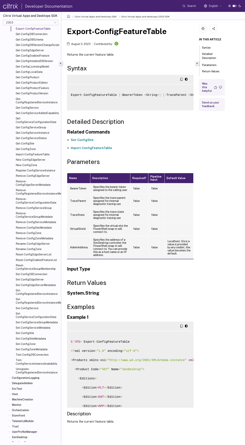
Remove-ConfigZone (28, 233)
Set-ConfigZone (26, 344)
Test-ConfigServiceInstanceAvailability (36, 362)
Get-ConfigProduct (27, 77)
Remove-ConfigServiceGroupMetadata (34, 215)
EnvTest (17, 388)
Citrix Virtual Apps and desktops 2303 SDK (145, 16)
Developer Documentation (48, 6)
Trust (15, 426)
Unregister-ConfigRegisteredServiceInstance (37, 371)
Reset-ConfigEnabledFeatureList (36, 260)
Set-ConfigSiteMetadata (31, 338)
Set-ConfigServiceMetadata (33, 327)
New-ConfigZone (26, 165)
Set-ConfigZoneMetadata (31, 349)
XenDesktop (19, 437)
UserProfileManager (24, 431)
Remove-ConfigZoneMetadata (34, 238)
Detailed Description (211, 55)
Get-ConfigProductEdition (32, 82)
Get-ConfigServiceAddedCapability (37, 113)
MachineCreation (22, 399)
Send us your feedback (210, 104)
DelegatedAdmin (22, 383)
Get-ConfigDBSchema (29, 39)
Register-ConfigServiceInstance (35, 170)
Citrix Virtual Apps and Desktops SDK (96, 16)
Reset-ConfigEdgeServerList (33, 254)
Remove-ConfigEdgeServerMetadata (33, 183)
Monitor (16, 404)
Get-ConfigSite (25, 143)
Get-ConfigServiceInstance (32, 132)
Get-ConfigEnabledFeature (32, 55)
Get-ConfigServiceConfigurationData (36, 120)
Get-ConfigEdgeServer (30, 50)
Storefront (18, 415)
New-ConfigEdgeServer (30, 159)
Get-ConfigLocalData (29, 71)
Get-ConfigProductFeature (32, 88)
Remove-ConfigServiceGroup (34, 207)
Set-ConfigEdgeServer (30, 279)
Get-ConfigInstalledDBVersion (34, 61)
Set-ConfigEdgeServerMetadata (36, 285)
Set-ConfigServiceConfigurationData (36, 315)
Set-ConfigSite (25, 333)
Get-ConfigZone (26, 149)
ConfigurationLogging (25, 377)
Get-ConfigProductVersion (32, 93)
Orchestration (20, 410)
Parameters (211, 65)
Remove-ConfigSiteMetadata (34, 227)
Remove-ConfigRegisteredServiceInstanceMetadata (38, 192)
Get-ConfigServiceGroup (31, 127)
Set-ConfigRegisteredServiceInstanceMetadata (38, 301)
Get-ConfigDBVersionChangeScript (37, 44)
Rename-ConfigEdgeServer (33, 243)
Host (15, 394)
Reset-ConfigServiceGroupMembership (36, 267)
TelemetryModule (23, 421)
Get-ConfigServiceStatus (31, 138)
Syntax (208, 47)
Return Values (210, 73)
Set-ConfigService (27, 308)
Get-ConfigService (27, 107)
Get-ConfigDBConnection (31, 34)
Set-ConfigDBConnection (31, 274)
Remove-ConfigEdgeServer (33, 175)
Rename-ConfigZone (29, 249)
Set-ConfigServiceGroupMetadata (37, 322)
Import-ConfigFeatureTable (33, 154)
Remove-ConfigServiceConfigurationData (36, 200)
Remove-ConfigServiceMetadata (36, 222)
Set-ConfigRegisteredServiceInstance (37, 292)
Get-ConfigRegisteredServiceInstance (37, 100)
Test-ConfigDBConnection (32, 354)
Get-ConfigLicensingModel (32, 66)
